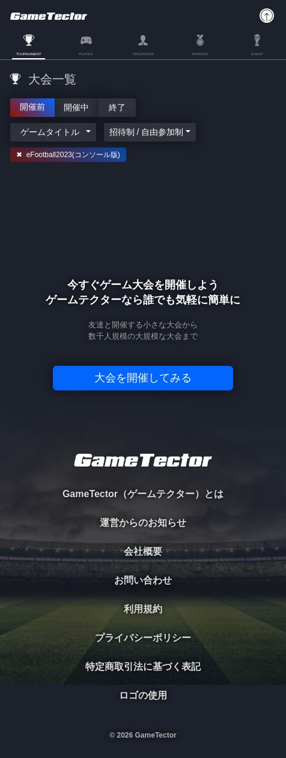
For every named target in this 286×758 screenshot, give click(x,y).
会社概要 (143, 551)
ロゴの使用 (143, 695)
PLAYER (86, 54)
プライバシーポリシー (143, 638)
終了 (117, 106)
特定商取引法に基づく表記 (143, 666)
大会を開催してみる (143, 378)
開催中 (76, 106)
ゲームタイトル (50, 132)
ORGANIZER (143, 54)
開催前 (32, 106)
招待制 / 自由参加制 (146, 132)
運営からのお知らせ (143, 523)
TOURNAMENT (28, 54)
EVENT (257, 54)
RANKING (200, 54)
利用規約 (143, 609)
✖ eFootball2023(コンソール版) (68, 155)
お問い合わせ (143, 580)
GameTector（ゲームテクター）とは (143, 494)
